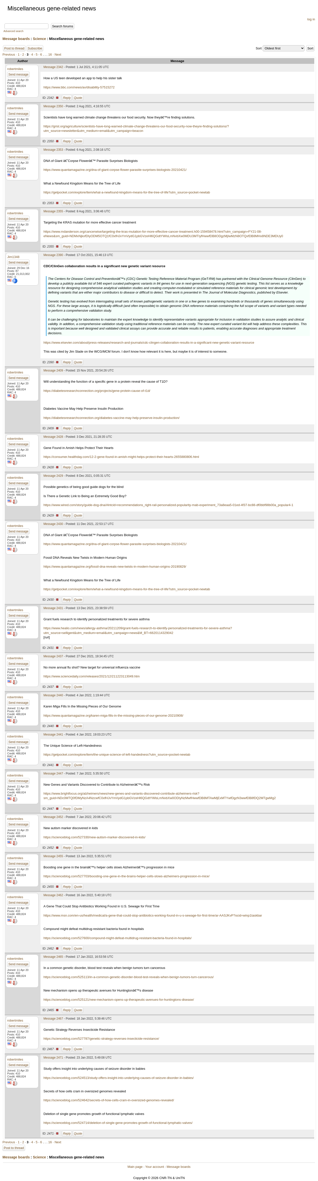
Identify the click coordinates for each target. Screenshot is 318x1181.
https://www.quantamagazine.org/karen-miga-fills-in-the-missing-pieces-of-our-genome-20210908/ (113, 715)
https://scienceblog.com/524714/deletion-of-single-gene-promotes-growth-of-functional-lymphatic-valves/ (118, 1123)
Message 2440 (53, 695)
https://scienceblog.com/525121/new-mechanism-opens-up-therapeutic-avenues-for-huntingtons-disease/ (118, 999)
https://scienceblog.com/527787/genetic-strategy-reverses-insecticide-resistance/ (101, 1038)
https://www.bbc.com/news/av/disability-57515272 (79, 87)
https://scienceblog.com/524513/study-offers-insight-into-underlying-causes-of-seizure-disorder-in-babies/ (118, 1078)
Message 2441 (53, 734)
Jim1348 (13, 257)
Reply (67, 98)
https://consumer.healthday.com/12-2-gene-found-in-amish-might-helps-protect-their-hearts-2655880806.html (121, 457)
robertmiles (15, 69)
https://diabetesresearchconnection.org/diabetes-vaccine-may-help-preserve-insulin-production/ (111, 418)
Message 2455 (53, 856)
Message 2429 (53, 476)
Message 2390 (53, 255)
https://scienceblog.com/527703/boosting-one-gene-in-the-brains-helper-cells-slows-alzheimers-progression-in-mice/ (126, 876)
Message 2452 (53, 817)
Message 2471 (53, 1057)
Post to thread (14, 48)
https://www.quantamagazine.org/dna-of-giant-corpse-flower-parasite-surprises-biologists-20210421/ (115, 170)
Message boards (16, 39)
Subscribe (35, 48)
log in (311, 19)
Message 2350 (53, 106)
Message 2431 (53, 608)
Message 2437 (53, 656)
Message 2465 (53, 957)
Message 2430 (53, 524)
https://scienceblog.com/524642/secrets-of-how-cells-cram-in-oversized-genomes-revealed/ (108, 1100)
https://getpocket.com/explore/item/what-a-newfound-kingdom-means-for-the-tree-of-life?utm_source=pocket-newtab (126, 192)
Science (39, 39)
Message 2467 (53, 1018)
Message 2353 (53, 149)
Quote (78, 98)
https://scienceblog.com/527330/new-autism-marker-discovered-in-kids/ (94, 837)
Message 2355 (53, 211)
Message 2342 (53, 67)
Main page (135, 1167)
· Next (57, 54)
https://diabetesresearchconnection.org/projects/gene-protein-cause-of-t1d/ (96, 391)
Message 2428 (53, 437)
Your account (154, 1167)
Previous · (10, 54)
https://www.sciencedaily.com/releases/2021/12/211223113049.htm (91, 676)
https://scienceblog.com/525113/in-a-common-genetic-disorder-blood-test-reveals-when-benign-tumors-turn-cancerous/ (128, 977)
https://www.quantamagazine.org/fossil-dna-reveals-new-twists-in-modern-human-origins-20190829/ (114, 566)
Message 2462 (53, 895)
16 (50, 54)
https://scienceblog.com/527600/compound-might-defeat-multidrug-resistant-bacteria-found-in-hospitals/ (117, 938)
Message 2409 (53, 370)
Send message (18, 74)
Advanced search (13, 31)
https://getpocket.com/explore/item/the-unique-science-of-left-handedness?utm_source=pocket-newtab (116, 754)
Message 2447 (53, 773)
